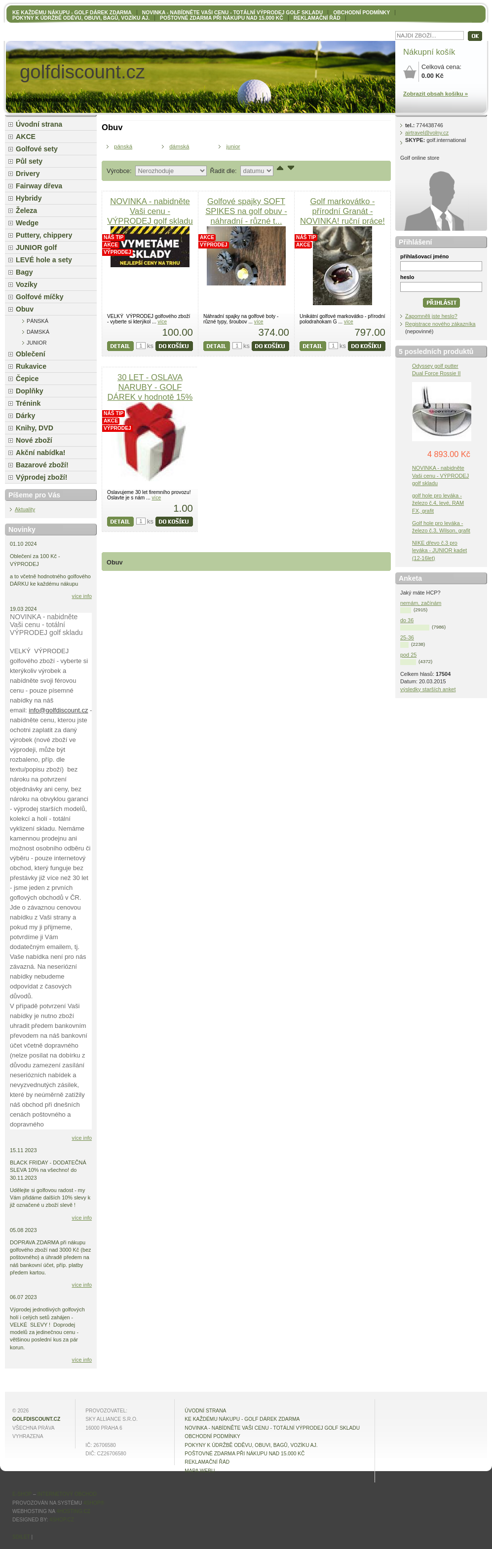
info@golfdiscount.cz (58, 710)
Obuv (25, 309)
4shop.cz (61, 1519)
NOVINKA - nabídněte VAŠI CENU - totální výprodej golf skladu (232, 12)
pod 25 (408, 655)
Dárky (25, 416)
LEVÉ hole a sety (44, 260)
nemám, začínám (420, 603)
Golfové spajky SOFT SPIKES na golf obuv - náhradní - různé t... (246, 211)
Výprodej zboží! (41, 477)
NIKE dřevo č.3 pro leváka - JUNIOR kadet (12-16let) (439, 550)
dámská (179, 146)
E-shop (22, 1494)
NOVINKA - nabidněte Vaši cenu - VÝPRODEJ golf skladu (150, 211)
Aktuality (25, 509)
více (162, 321)
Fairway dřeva (39, 186)
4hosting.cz (73, 1511)
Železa (26, 210)
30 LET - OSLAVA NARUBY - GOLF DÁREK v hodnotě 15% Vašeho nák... (150, 392)
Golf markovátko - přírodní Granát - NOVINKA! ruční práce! (342, 211)
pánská (123, 146)
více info (82, 596)
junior (233, 146)
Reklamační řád (317, 18)
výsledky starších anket (427, 689)
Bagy (24, 272)
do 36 (407, 620)
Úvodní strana (39, 124)
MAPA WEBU (200, 1471)
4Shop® (93, 1503)
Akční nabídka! (40, 453)
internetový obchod (66, 1494)
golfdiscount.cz (36, 1419)
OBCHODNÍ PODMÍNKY (361, 12)
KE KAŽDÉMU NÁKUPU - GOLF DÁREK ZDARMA (72, 12)
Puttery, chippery (44, 235)
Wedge (27, 223)
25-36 (407, 637)
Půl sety (29, 161)
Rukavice (31, 366)
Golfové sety (37, 149)
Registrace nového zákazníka (440, 324)
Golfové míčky (40, 297)
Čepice (27, 379)
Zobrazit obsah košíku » (435, 94)
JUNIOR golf (36, 247)
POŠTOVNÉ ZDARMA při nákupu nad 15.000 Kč (221, 18)
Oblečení (30, 354)
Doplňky (29, 391)
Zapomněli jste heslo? (431, 316)
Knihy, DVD (34, 428)
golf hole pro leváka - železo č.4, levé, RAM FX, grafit (438, 503)
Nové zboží (34, 440)
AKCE (26, 137)
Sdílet (21, 1537)
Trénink (28, 403)
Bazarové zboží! (42, 465)
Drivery (28, 173)
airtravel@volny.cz (427, 133)
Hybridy (29, 198)
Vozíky (27, 284)
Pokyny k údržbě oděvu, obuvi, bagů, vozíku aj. (81, 18)
